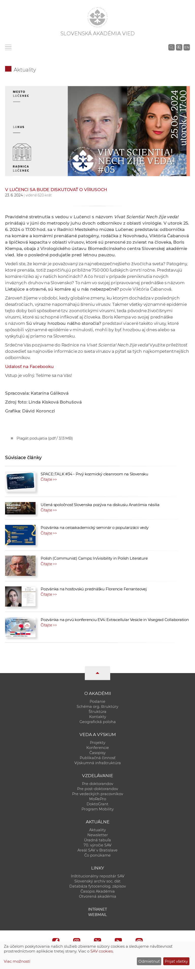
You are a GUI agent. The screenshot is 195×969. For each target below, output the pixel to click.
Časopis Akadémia (97, 891)
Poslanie (97, 701)
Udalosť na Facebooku (29, 366)
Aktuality (25, 70)
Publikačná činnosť (98, 758)
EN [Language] (186, 47)
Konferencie (97, 747)
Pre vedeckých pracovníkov (97, 794)
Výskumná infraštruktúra (97, 763)
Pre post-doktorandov (97, 789)
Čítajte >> (49, 479)
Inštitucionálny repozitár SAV (97, 876)
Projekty (97, 742)
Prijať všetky (176, 961)
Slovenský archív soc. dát (97, 881)
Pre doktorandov (97, 783)
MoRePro (97, 799)
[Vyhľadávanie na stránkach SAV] (171, 47)
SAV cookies (101, 951)
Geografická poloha (97, 722)
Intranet (97, 909)
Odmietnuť (149, 961)
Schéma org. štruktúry (97, 706)
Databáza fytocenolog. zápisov (97, 886)
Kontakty (97, 716)
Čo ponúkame (97, 855)
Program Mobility (98, 809)
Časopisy (97, 752)
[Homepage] (97, 17)
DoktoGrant (97, 804)
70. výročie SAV (97, 845)
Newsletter (97, 835)
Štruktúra (97, 711)
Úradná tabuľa (97, 840)
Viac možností (17, 961)
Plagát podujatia (45, 438)
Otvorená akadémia (97, 896)
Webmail (97, 914)
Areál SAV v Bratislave (97, 850)
